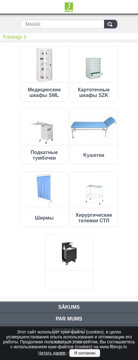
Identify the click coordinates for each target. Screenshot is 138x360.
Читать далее (51, 352)
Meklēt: (33, 24)
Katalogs (12, 37)
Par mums (69, 318)
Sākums (69, 307)
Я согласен (84, 353)
